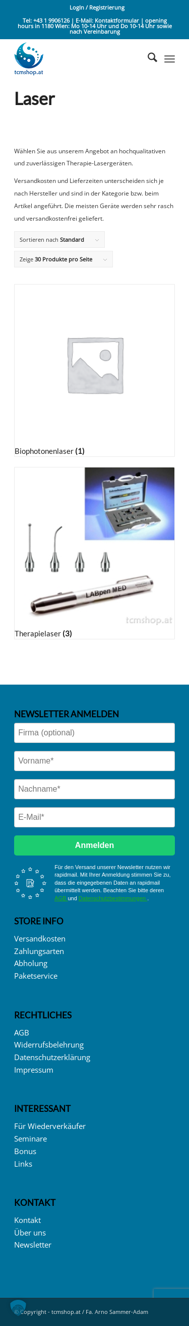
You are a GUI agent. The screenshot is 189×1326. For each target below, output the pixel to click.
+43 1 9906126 (51, 20)
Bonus (25, 1151)
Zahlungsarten (39, 951)
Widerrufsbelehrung (49, 1044)
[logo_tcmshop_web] (78, 59)
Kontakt (27, 1220)
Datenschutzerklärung (52, 1057)
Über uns (30, 1232)
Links (23, 1164)
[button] (18, 1308)
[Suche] (147, 59)
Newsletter (32, 1245)
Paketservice (35, 976)
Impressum (33, 1070)
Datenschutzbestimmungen (113, 898)
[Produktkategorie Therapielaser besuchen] (94, 553)
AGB (61, 898)
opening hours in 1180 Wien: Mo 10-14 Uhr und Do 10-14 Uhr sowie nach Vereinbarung (95, 26)
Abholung (30, 963)
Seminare (30, 1138)
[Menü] (169, 59)
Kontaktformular (118, 20)
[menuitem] (97, 7)
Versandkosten (40, 938)
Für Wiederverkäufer (50, 1126)
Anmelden (94, 845)
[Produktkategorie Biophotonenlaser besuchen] (94, 370)
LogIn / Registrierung (97, 7)
